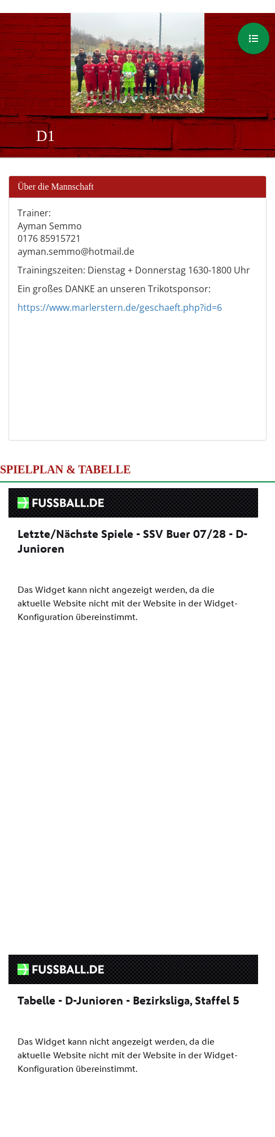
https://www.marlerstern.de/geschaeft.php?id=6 (120, 307)
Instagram (171, 1062)
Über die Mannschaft (56, 186)
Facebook (102, 1062)
